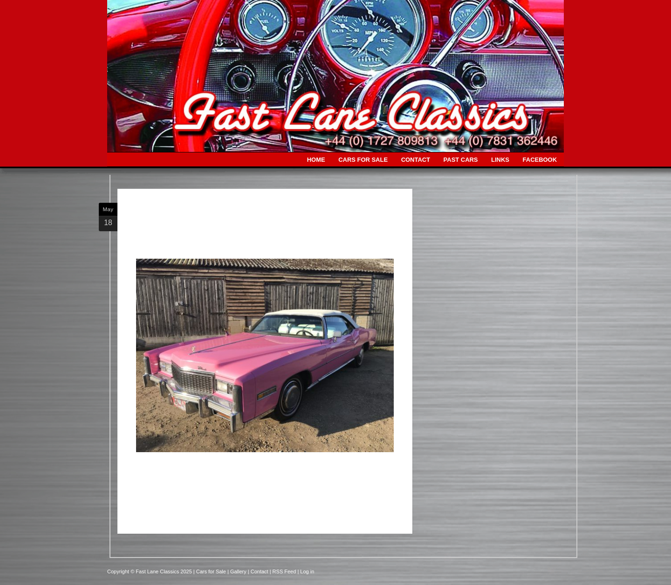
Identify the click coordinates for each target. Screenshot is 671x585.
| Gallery (237, 571)
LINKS (500, 159)
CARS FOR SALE (363, 159)
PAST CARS (461, 159)
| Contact (259, 571)
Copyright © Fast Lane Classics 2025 (150, 571)
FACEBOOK (540, 159)
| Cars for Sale (210, 571)
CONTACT (415, 159)
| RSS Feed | (285, 571)
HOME (316, 159)
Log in (307, 571)
